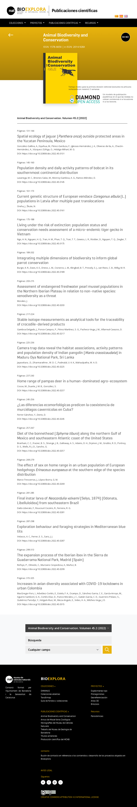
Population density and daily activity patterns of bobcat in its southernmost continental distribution (65, 170)
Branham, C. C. (24, 443)
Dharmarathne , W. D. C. (45, 362)
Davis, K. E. (35, 267)
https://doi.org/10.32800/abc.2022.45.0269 (43, 483)
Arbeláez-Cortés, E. (46, 593)
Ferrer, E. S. (37, 536)
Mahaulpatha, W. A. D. (87, 362)
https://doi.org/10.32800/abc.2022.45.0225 (43, 366)
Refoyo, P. (22, 564)
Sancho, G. (41, 446)
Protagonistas (97, 694)
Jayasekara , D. (24, 362)
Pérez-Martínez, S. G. (68, 329)
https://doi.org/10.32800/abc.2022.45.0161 (43, 210)
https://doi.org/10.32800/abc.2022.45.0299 (43, 569)
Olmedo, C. (34, 564)
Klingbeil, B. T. (77, 267)
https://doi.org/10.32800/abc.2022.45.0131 (43, 153)
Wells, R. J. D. (29, 446)
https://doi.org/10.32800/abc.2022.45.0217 (43, 333)
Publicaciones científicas (74, 10)
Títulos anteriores (49, 736)
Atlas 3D (95, 700)
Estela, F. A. (63, 593)
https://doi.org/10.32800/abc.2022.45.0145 (43, 181)
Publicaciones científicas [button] (64, 23)
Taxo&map (46, 697)
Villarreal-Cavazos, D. (111, 329)
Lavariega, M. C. (25, 177)
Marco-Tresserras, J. (27, 479)
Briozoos (95, 704)
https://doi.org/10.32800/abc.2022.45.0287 (43, 540)
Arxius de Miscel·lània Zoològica (55, 719)
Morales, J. (22, 301)
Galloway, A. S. (67, 443)
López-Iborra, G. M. (48, 479)
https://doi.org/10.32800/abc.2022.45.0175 (43, 243)
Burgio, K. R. (23, 267)
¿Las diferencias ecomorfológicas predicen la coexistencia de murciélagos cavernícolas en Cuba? (65, 407)
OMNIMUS (45, 690)
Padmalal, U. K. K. (66, 362)
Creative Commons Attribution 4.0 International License (70, 797)
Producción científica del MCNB (55, 739)
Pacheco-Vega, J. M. (90, 329)
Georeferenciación (99, 697)
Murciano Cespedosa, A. (53, 564)
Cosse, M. (22, 386)
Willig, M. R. (119, 267)
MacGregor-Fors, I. (26, 593)
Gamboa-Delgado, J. (27, 329)
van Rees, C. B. (105, 267)
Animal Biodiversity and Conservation (65, 37)
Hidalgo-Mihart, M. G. (64, 149)
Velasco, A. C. (24, 536)
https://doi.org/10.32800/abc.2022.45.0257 (43, 450)
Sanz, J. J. (48, 536)
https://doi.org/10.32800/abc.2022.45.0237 (43, 390)
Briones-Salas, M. (42, 177)
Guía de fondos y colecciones (54, 700)
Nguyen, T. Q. (109, 239)
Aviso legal (46, 770)
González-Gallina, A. (27, 146)
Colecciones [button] (16, 23)
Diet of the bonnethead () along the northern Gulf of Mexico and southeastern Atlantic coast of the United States (69, 435)
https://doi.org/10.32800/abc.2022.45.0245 (43, 418)
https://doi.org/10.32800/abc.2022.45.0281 (43, 512)
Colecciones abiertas (50, 694)
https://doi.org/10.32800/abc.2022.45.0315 (43, 604)
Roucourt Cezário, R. (45, 508)
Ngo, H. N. (22, 239)
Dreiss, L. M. (47, 267)
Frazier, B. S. (39, 443)
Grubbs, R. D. (109, 443)
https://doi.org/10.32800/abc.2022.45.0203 (43, 305)
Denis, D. (41, 414)
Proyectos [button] (36, 23)
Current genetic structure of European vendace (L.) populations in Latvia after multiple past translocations (71, 198)
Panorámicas (97, 716)
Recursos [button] (90, 23)
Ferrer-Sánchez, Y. (26, 414)
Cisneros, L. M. (62, 267)
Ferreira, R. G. (64, 508)
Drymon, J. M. (95, 443)
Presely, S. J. (91, 267)
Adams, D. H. (81, 443)
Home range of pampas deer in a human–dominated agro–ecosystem (72, 381)
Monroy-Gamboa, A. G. (63, 177)
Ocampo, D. (75, 593)
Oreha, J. (21, 206)
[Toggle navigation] (45, 51)
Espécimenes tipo (99, 690)
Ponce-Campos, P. (47, 329)
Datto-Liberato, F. (25, 508)
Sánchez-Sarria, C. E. (92, 593)
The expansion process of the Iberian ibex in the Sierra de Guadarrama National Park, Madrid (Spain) (62, 557)
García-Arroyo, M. (113, 593)
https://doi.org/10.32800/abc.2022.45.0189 (43, 271)
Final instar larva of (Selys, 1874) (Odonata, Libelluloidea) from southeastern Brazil (67, 500)
